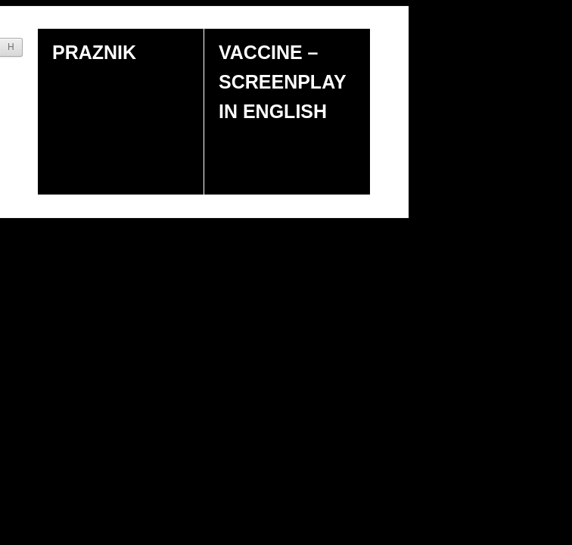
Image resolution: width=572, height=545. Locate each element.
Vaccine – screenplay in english (283, 82)
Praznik (94, 52)
